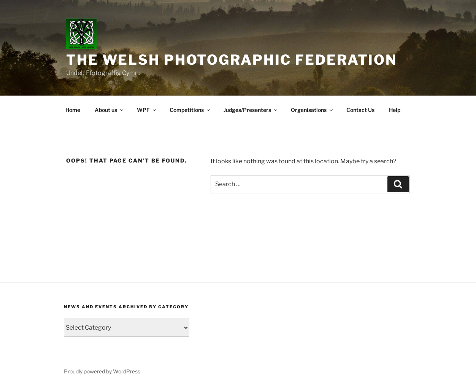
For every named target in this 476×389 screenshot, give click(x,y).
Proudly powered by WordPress (102, 371)
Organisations (312, 110)
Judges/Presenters (251, 110)
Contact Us (360, 110)
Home (72, 110)
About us (109, 110)
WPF (147, 110)
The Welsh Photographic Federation (231, 59)
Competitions (190, 110)
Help (394, 110)
